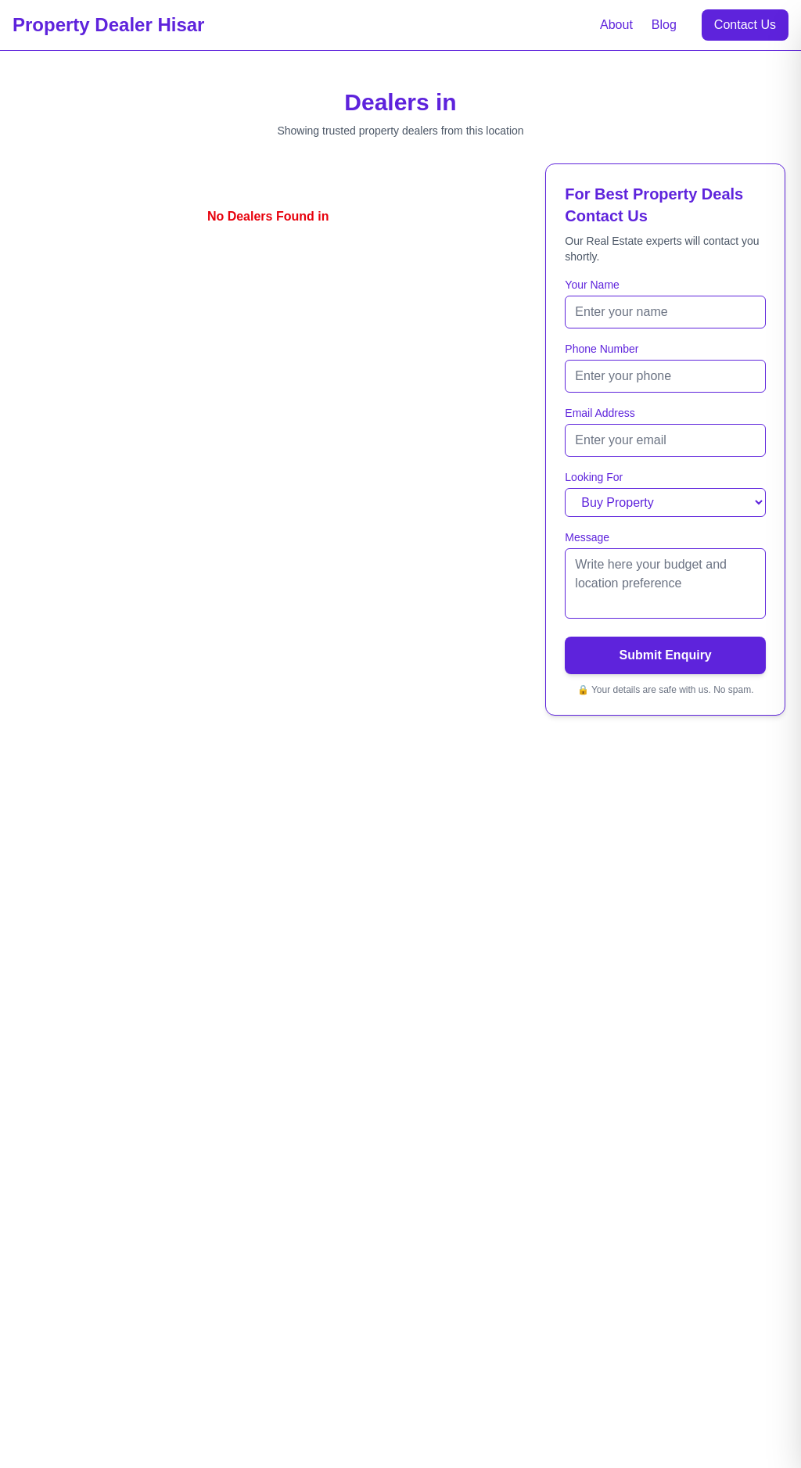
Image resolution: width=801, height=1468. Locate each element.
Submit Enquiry (666, 655)
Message (587, 537)
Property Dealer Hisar (108, 24)
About (616, 24)
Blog (664, 24)
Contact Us (745, 24)
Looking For (594, 477)
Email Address (599, 413)
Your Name (592, 284)
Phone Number (601, 349)
